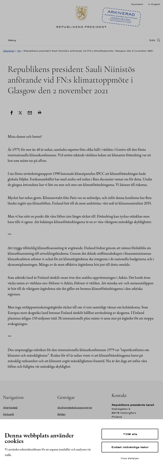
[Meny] (11, 40)
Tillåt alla (130, 434)
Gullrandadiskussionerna (74, 407)
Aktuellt (8, 414)
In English (154, 4)
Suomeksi (137, 4)
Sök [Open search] (152, 40)
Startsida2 (10, 407)
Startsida (8, 50)
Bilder (61, 414)
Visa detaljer (130, 458)
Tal (18, 50)
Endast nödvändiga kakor (130, 447)
